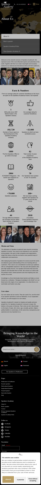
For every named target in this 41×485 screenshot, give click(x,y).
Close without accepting (32, 480)
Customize (20, 480)
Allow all (8, 479)
